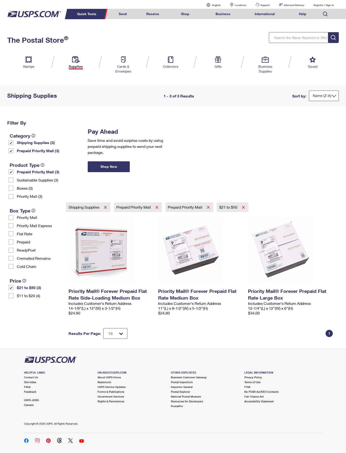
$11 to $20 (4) (28, 295)
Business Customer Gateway (189, 377)
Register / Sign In (324, 5)
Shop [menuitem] (185, 14)
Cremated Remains (33, 258)
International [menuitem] (265, 14)
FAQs (27, 386)
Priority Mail (27, 217)
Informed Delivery (294, 5)
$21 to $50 (228, 207)
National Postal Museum (186, 396)
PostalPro (177, 406)
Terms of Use (252, 382)
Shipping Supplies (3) (36, 142)
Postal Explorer (180, 391)
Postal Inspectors (182, 382)
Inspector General (182, 386)
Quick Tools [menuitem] (86, 14)
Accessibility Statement (259, 401)
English (211, 5)
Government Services (111, 396)
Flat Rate (24, 233)
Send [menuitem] (123, 14)
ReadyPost (26, 250)
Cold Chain (26, 266)
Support (265, 5)
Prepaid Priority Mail (134, 207)
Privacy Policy (253, 377)
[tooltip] (33, 136)
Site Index (30, 382)
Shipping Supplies (84, 207)
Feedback (30, 391)
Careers (29, 404)
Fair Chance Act (254, 396)
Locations (240, 5)
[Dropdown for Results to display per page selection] (115, 333)
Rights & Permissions (111, 401)
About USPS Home (109, 377)
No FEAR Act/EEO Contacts (261, 391)
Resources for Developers (187, 401)
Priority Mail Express (34, 225)
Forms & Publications (111, 391)
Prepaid (23, 242)
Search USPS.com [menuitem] (325, 14)
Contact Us (31, 377)
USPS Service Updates (112, 386)
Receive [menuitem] (152, 14)
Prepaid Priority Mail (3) (38, 150)
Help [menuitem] (302, 14)
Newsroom (104, 382)
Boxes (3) (25, 188)
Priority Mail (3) (29, 196)
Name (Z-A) (322, 95)
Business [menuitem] (223, 14)
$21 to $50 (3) (29, 287)
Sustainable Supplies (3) (37, 180)
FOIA (247, 386)
